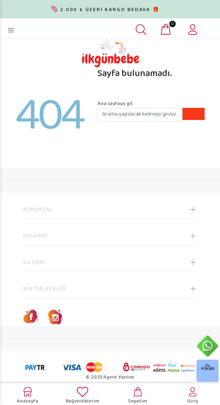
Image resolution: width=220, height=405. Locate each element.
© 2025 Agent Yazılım (110, 377)
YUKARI (208, 369)
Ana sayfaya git (115, 104)
